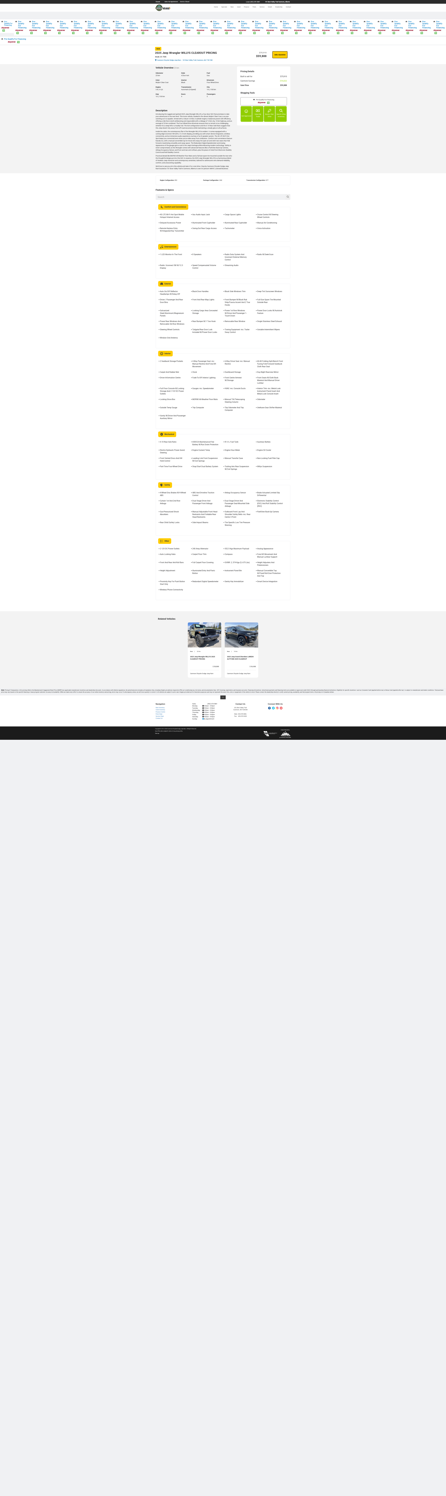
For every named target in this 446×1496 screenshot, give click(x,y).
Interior (184, 80)
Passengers (211, 94)
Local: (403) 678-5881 (253, 2)
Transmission (186, 87)
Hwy (157, 94)
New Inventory (160, 707)
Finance (246, 9)
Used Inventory (160, 710)
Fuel (208, 73)
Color (158, 80)
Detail (270, 9)
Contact (288, 9)
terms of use (172, 731)
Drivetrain (210, 80)
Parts (254, 9)
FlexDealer (288, 737)
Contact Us (159, 718)
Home (216, 9)
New (232, 9)
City (208, 87)
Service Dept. (160, 716)
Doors (183, 94)
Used (238, 9)
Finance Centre (160, 712)
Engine (158, 87)
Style (183, 73)
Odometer (159, 73)
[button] (7, 26)
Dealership (278, 9)
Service (262, 9)
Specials (224, 9)
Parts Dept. (159, 714)
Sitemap (157, 733)
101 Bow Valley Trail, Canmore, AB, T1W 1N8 (197, 60)
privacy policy (179, 731)
